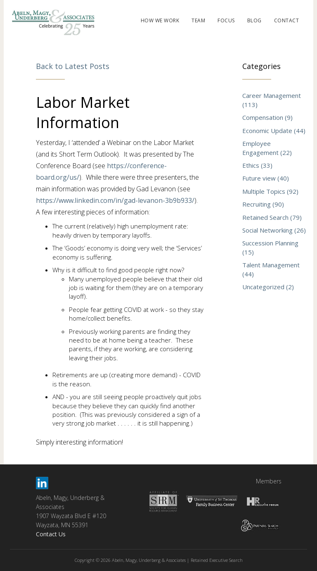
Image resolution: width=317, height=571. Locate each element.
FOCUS (226, 20)
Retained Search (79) (272, 217)
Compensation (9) (267, 117)
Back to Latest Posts (72, 66)
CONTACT (286, 20)
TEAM (198, 20)
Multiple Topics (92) (270, 191)
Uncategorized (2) (268, 287)
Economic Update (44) (273, 130)
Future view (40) (265, 178)
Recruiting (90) (263, 204)
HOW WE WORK (160, 20)
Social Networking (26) (274, 230)
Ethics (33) (257, 165)
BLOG (254, 20)
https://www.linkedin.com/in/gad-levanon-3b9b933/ (115, 200)
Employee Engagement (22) (267, 147)
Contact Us (51, 534)
